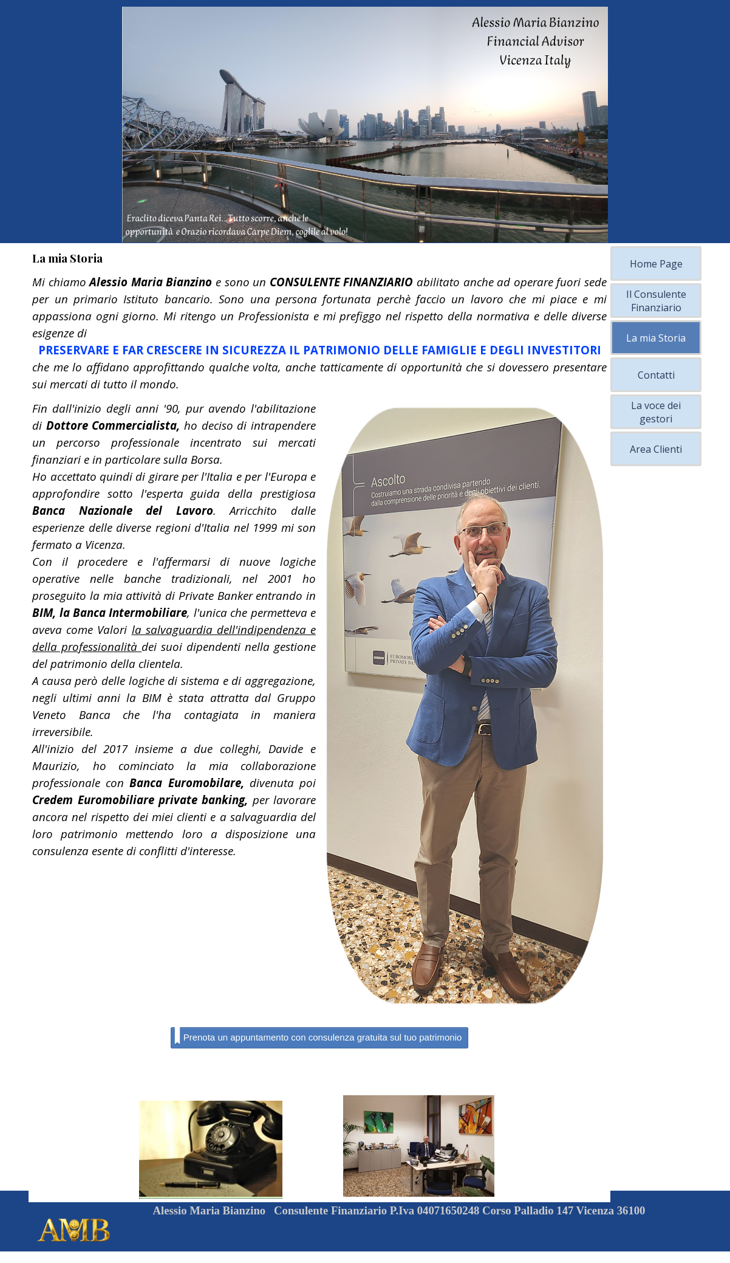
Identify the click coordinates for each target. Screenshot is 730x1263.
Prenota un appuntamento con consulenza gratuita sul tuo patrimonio (318, 1036)
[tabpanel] (319, 333)
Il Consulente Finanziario (656, 300)
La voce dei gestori (656, 412)
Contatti (656, 375)
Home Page (656, 263)
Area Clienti (656, 449)
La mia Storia (656, 338)
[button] (210, 1150)
